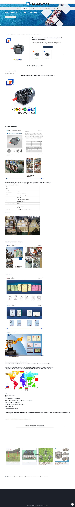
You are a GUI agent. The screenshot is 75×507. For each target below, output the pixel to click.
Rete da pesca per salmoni (18, 412)
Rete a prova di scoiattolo (9, 412)
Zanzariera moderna (25, 412)
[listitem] (37, 54)
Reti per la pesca (36, 412)
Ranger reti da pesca (63, 412)
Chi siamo (56, 11)
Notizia (32, 11)
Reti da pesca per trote (14, 413)
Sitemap (47, 505)
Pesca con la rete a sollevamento (24, 413)
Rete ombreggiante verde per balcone (54, 412)
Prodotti (25, 11)
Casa (18, 11)
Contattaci (47, 11)
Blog (40, 11)
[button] (6, 4)
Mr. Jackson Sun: (9, 484)
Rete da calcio (31, 412)
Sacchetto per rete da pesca (43, 412)
